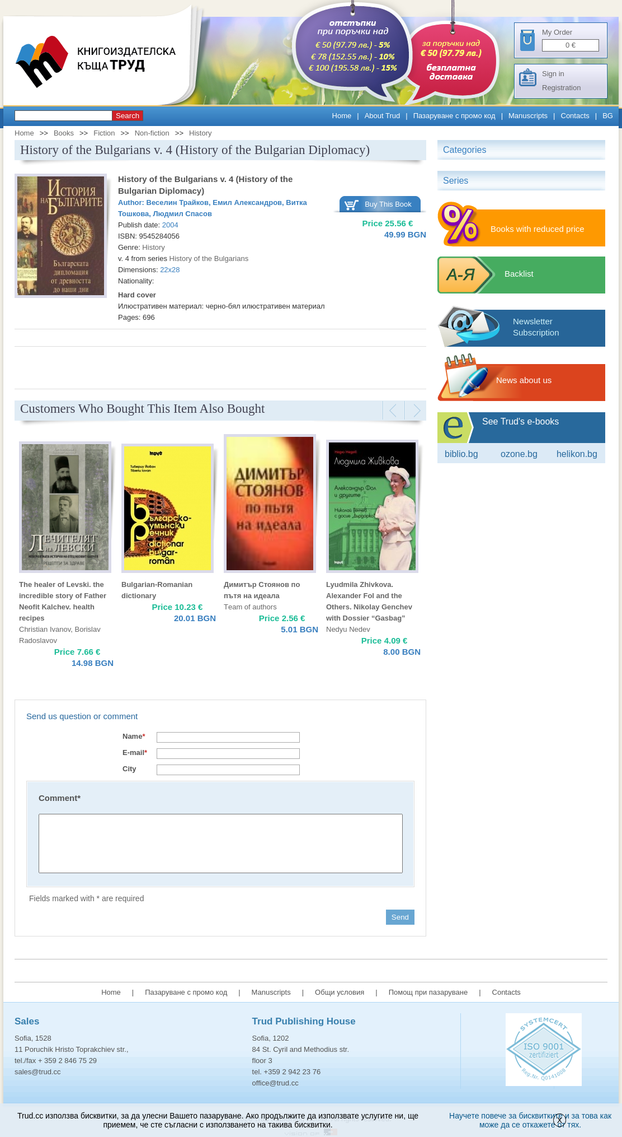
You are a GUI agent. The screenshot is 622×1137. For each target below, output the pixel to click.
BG (607, 115)
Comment (60, 798)
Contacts (575, 115)
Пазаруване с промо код (454, 115)
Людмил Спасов (182, 213)
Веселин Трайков (178, 202)
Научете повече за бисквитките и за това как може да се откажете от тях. (530, 1120)
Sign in (553, 73)
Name (133, 736)
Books (64, 133)
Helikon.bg (577, 454)
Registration (561, 87)
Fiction (104, 133)
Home (342, 115)
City (129, 769)
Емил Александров (247, 202)
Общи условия (339, 992)
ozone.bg (519, 454)
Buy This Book (388, 204)
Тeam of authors (250, 607)
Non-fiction (152, 133)
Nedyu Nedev (348, 629)
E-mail (134, 752)
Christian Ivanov (44, 629)
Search (127, 115)
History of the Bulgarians (209, 258)
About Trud (382, 115)
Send (400, 917)
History (200, 133)
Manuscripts (528, 115)
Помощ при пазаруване (428, 992)
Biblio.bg (461, 454)
